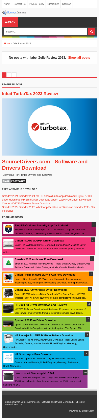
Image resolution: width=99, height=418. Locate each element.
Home (7, 43)
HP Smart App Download (35, 199)
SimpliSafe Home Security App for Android (41, 225)
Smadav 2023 (27, 207)
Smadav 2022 (10, 207)
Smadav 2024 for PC (31, 196)
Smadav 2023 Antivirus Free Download (39, 259)
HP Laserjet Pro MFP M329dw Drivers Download (44, 335)
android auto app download (60, 196)
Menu (10, 22)
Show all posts (79, 57)
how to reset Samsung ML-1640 (34, 373)
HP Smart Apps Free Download (34, 354)
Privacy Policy (36, 4)
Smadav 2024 (10, 196)
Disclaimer (53, 4)
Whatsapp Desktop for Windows (54, 207)
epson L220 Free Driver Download (71, 199)
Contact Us (19, 4)
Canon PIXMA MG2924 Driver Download (39, 240)
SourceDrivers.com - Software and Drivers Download (45, 165)
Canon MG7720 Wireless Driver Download (26, 203)
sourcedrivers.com (14, 404)
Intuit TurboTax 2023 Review (30, 93)
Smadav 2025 (82, 207)
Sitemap (66, 4)
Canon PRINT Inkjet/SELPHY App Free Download (45, 274)
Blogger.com (88, 411)
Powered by (75, 411)
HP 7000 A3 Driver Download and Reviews (41, 304)
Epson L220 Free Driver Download (36, 320)
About (7, 4)
